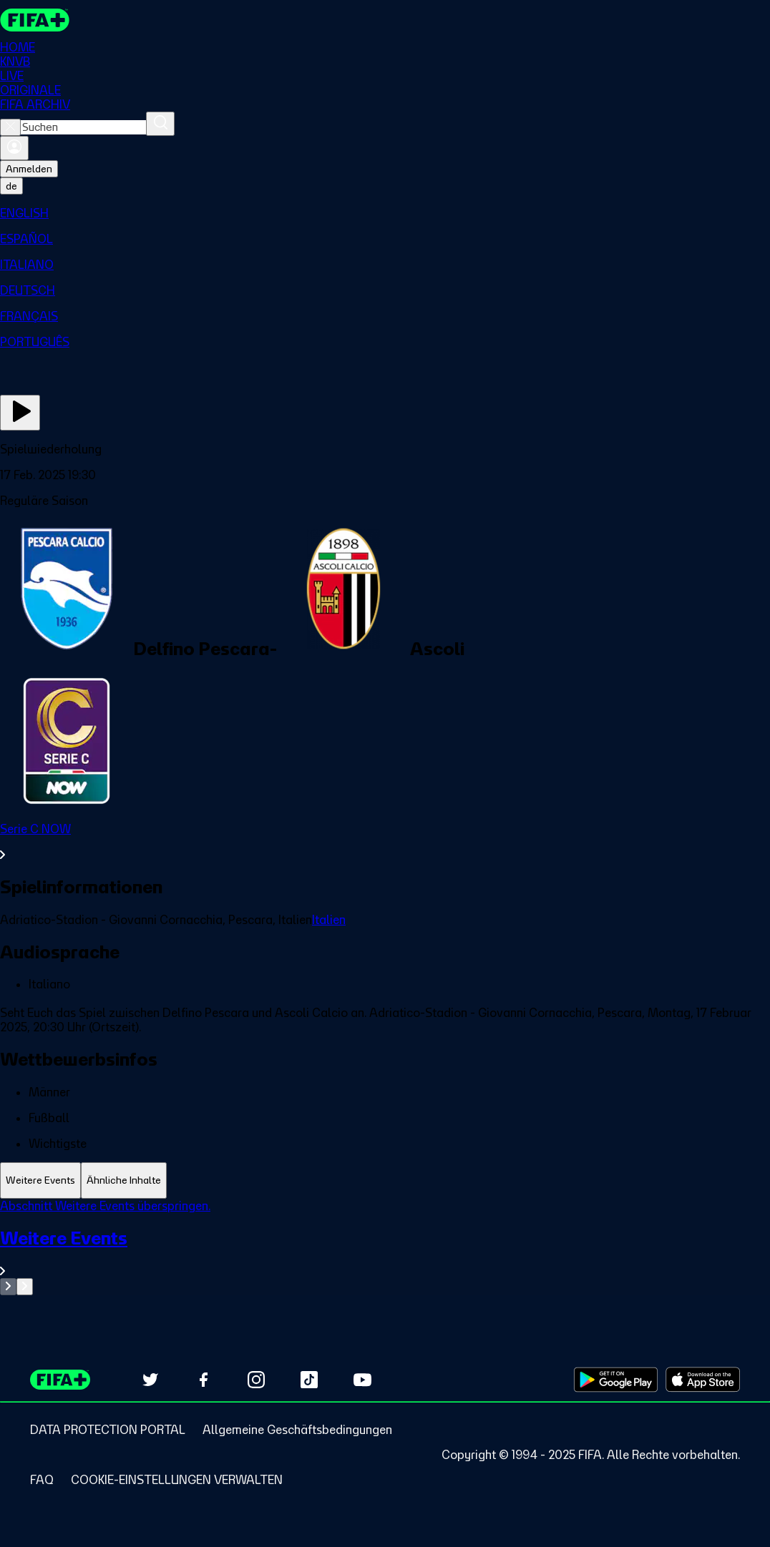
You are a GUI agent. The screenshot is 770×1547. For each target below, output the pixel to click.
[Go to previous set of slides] (8, 1286)
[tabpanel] (385, 1247)
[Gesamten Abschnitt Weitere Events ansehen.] (385, 1252)
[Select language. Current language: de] (11, 186)
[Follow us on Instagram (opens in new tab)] (256, 1379)
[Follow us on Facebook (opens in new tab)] (203, 1379)
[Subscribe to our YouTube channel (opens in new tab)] (362, 1379)
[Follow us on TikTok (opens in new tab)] (309, 1379)
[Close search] (10, 127)
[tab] (40, 1180)
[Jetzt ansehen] (20, 413)
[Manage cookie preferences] (177, 1479)
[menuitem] (385, 213)
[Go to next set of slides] (24, 1286)
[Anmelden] (14, 148)
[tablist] (385, 1180)
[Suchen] (160, 124)
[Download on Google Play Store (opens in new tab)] (615, 1379)
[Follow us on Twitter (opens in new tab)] (150, 1379)
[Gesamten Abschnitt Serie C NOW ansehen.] (385, 842)
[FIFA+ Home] (34, 20)
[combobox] (83, 127)
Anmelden (29, 168)
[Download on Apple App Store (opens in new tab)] (703, 1379)
